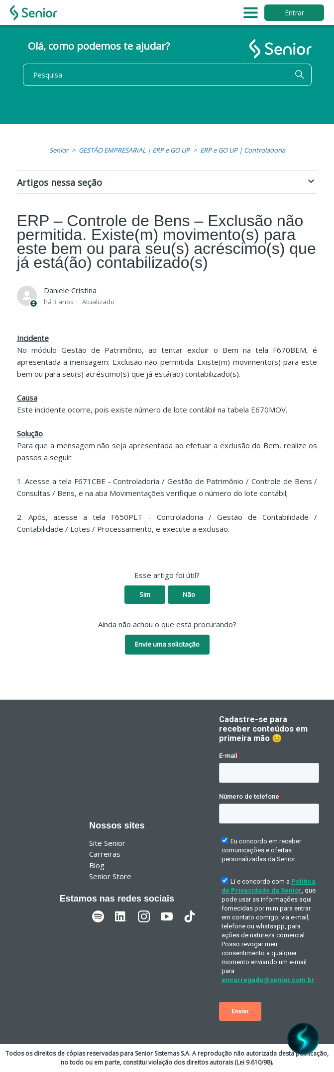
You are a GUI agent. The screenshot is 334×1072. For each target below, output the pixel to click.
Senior (58, 150)
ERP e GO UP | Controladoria (242, 150)
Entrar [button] (294, 12)
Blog (97, 865)
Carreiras (104, 854)
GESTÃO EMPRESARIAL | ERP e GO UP (134, 150)
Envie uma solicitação (167, 644)
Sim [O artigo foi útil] (144, 594)
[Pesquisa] (167, 75)
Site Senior (107, 843)
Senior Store (110, 876)
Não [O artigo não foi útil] (189, 594)
